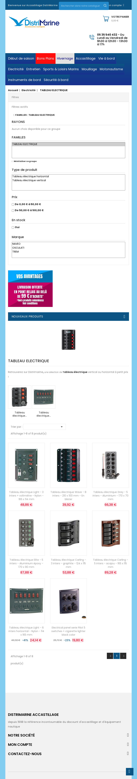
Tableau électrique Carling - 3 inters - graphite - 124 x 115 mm (68, 563)
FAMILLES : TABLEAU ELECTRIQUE (35, 115)
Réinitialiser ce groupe (25, 161)
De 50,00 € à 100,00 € (29, 210)
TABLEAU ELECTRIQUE (68, 144)
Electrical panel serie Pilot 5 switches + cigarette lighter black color (68, 631)
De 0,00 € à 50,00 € (28, 204)
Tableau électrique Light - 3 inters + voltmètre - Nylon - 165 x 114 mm (26, 495)
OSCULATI (68, 248)
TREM (68, 252)
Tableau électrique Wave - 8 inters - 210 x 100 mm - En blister (68, 495)
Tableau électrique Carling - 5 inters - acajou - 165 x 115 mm (110, 563)
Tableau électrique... (19, 414)
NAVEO (68, 244)
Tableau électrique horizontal (68, 177)
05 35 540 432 (107, 35)
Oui (17, 227)
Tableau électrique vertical (68, 180)
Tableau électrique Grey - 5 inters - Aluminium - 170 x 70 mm (110, 495)
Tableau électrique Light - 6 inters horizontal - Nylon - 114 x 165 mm (26, 631)
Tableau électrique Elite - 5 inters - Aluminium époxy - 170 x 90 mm (26, 563)
